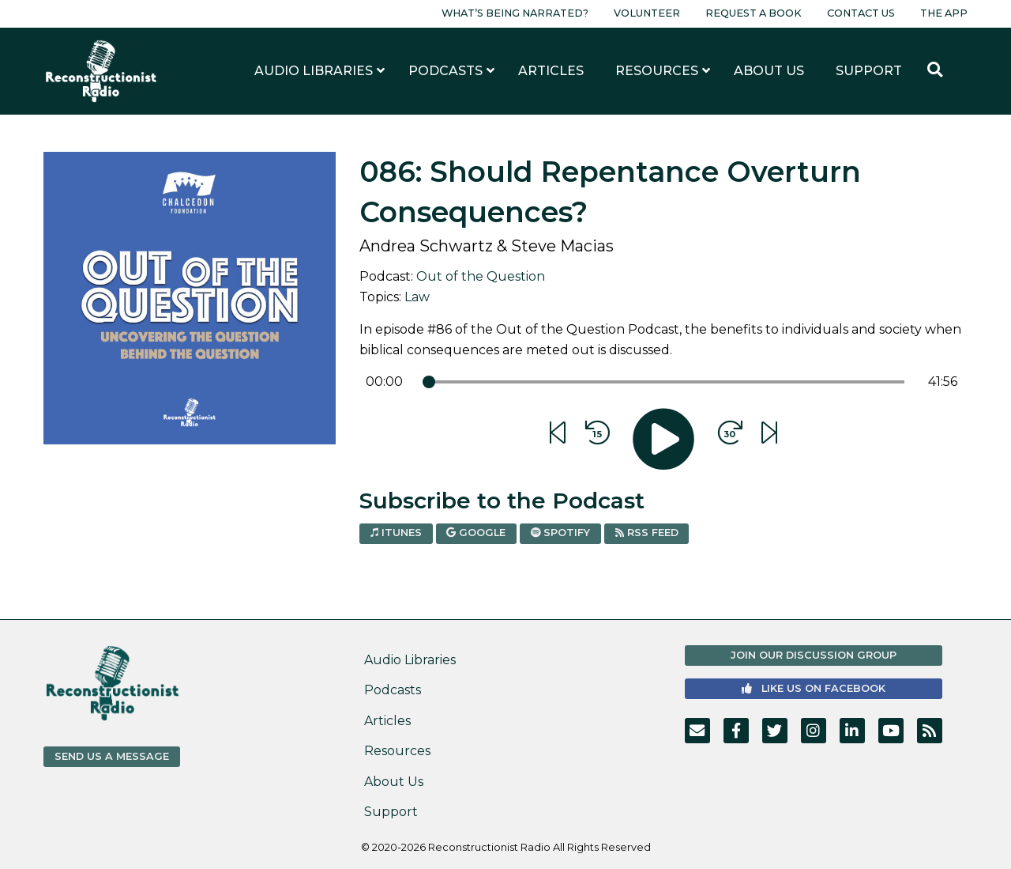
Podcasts (392, 689)
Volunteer (647, 13)
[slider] (429, 382)
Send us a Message (111, 756)
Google (476, 532)
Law (417, 296)
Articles (387, 720)
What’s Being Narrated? (515, 13)
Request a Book (753, 13)
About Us (393, 781)
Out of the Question (480, 276)
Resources (397, 750)
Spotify (560, 532)
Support (391, 811)
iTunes (396, 532)
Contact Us (861, 13)
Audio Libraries (410, 659)
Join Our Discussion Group (813, 655)
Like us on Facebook (813, 688)
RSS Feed (646, 532)
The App (944, 13)
